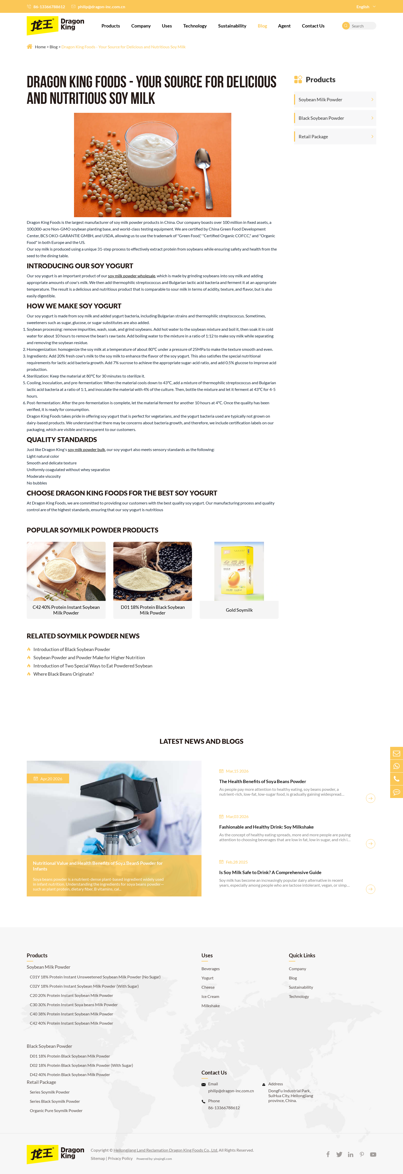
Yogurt (208, 977)
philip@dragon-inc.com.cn (101, 6)
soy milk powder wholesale (131, 275)
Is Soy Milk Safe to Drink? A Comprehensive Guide (270, 872)
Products (111, 26)
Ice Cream (210, 996)
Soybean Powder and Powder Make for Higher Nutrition (86, 657)
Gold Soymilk (239, 610)
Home (40, 46)
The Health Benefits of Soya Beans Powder (262, 781)
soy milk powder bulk (86, 449)
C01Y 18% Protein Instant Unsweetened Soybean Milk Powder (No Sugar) (95, 976)
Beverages (211, 968)
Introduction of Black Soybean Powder (68, 649)
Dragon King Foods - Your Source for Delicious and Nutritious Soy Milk (123, 46)
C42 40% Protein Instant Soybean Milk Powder (66, 610)
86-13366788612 (49, 6)
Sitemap (98, 1158)
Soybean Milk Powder (320, 99)
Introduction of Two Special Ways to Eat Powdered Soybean (89, 666)
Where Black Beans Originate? (60, 674)
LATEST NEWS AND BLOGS (201, 741)
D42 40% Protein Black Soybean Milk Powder (70, 1074)
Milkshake (211, 1005)
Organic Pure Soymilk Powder (56, 1110)
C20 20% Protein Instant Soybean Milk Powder (71, 995)
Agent (284, 26)
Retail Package (313, 136)
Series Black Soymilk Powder (55, 1101)
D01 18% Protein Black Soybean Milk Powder (153, 610)
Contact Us (313, 26)
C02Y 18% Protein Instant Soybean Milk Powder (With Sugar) (84, 986)
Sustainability (232, 26)
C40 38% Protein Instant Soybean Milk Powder (71, 1013)
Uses (167, 26)
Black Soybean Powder (321, 118)
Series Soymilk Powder (50, 1091)
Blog (262, 26)
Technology (195, 26)
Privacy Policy (120, 1158)
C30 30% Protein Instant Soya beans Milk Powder (74, 1004)
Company (141, 26)
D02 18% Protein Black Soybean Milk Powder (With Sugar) (81, 1065)
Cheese (208, 987)
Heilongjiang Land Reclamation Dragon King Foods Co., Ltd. (166, 1150)
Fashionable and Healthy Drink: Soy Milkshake (266, 827)
